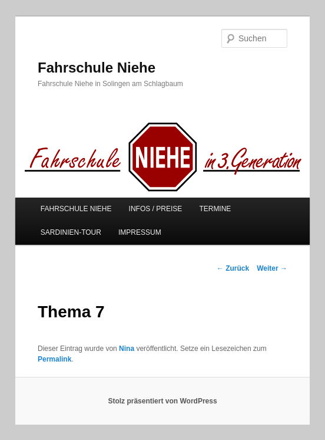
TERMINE (215, 209)
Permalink (54, 359)
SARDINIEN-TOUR (71, 232)
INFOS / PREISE (156, 209)
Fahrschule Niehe (96, 67)
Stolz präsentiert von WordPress (162, 401)
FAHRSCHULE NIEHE (76, 209)
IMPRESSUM (139, 232)
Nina (126, 348)
